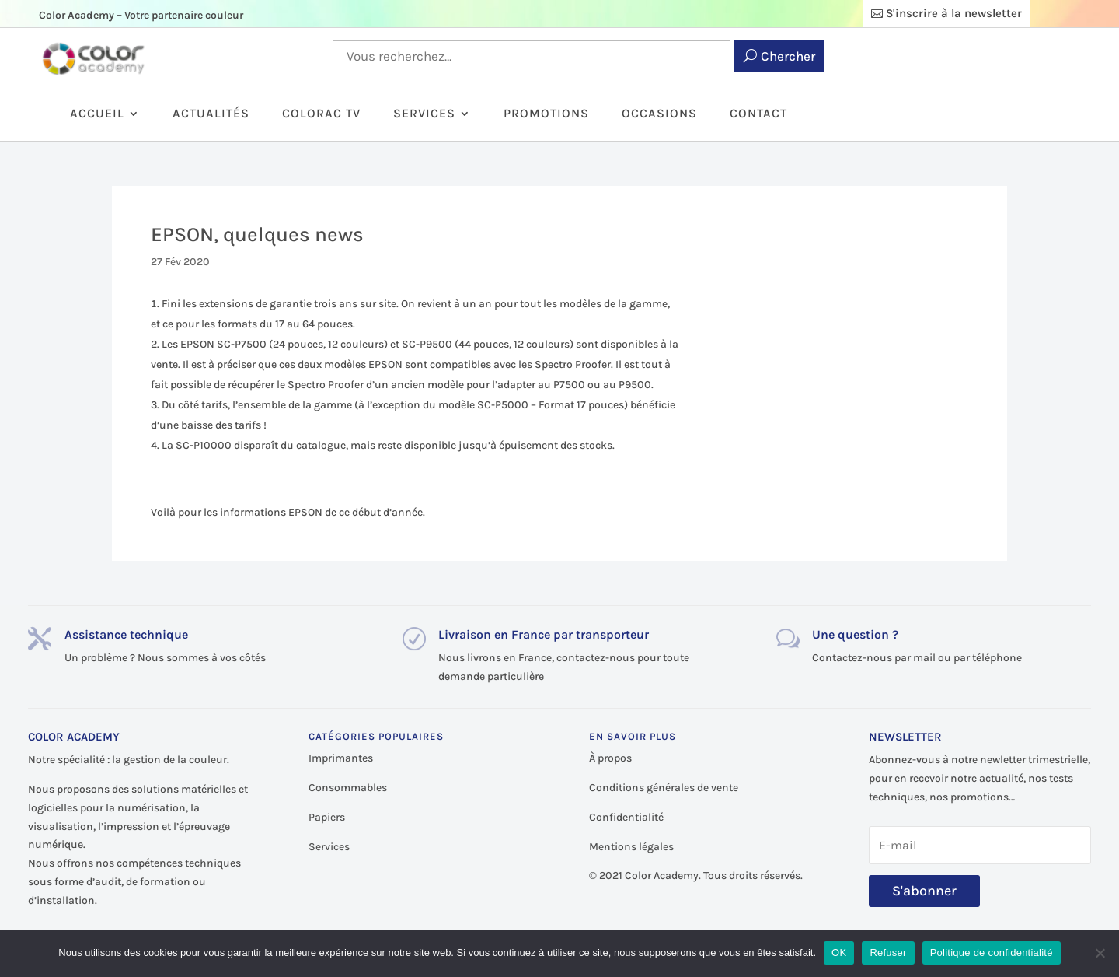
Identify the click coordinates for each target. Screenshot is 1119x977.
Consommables (348, 787)
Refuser (888, 952)
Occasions (659, 114)
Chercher (788, 56)
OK (838, 952)
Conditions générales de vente (663, 787)
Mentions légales (631, 846)
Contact (758, 114)
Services (424, 114)
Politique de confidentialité (991, 952)
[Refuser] (1099, 953)
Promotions (546, 114)
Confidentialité (626, 817)
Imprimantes (341, 758)
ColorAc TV (321, 114)
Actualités (211, 114)
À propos (610, 758)
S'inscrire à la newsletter (954, 13)
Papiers (327, 817)
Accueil (97, 114)
